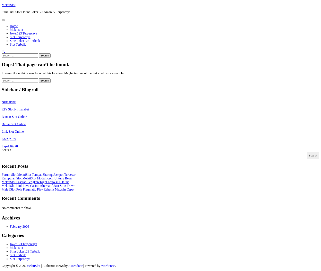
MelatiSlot (9, 5)
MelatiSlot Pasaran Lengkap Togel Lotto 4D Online (35, 182)
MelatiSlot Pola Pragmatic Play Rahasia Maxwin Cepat (38, 189)
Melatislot (16, 29)
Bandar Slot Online (14, 116)
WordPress (108, 266)
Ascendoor (75, 266)
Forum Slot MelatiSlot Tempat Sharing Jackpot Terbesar (39, 174)
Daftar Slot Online (14, 124)
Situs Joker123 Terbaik (25, 40)
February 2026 (19, 226)
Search (6, 150)
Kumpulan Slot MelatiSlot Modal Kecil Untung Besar (37, 178)
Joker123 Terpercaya (23, 33)
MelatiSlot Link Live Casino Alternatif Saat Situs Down (38, 185)
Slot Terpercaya (20, 37)
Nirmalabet (9, 102)
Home (14, 26)
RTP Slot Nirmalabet (15, 109)
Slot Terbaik (18, 44)
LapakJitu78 (10, 146)
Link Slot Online (13, 131)
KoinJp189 (9, 139)
